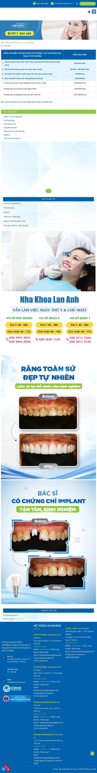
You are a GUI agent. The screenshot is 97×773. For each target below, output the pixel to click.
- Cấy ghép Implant (10, 128)
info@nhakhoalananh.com (61, 3)
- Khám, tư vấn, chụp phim (12, 117)
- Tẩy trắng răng (9, 120)
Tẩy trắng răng (9, 208)
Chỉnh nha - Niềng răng (12, 217)
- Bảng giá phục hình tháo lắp (14, 131)
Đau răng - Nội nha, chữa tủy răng (16, 226)
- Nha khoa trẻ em (9, 124)
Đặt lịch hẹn (87, 4)
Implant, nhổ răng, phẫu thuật (14, 221)
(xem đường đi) (83, 628)
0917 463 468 (40, 4)
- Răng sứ (6, 135)
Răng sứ (7, 212)
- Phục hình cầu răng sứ (11, 138)
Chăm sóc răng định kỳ (12, 203)
